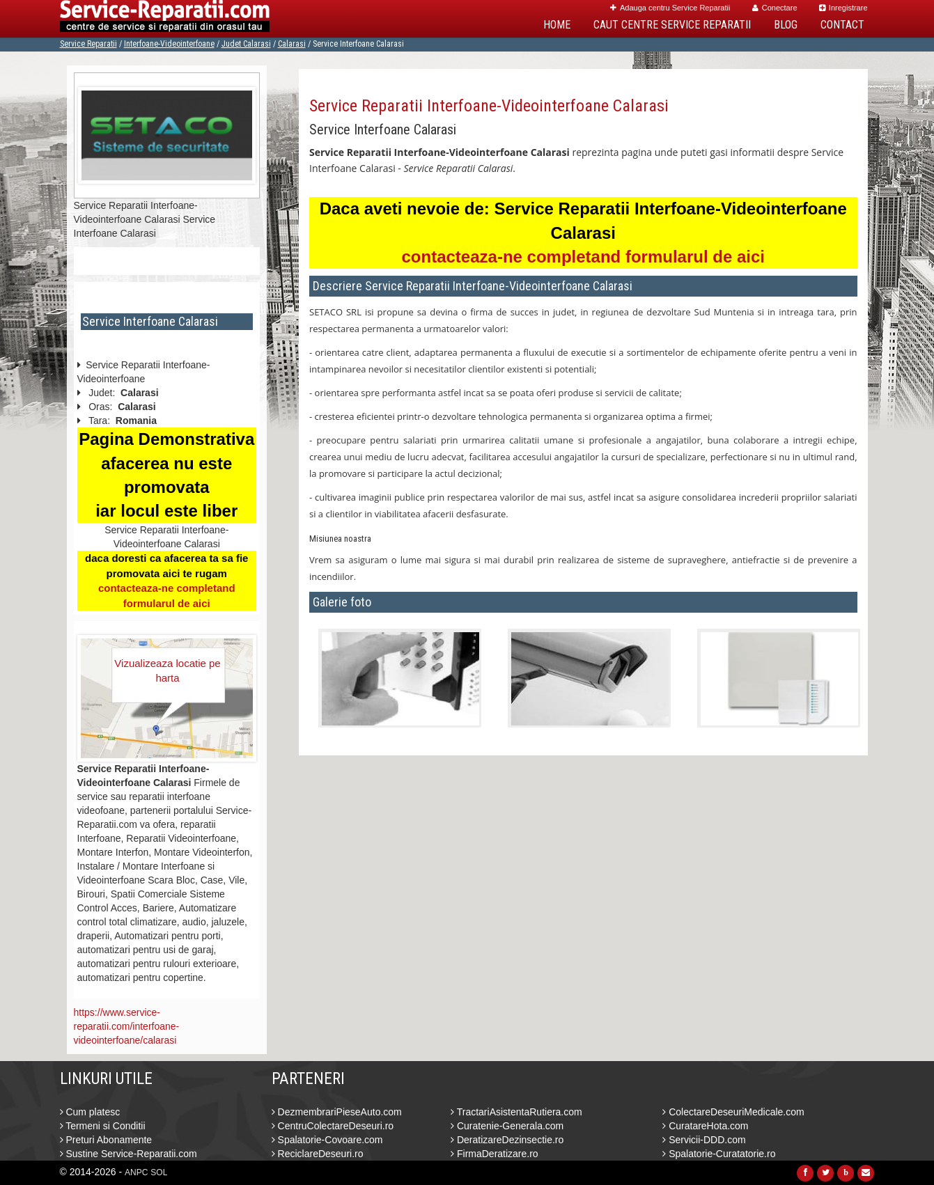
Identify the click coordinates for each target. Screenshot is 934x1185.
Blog (785, 24)
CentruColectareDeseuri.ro (333, 1125)
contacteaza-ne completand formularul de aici (583, 256)
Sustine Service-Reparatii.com (128, 1153)
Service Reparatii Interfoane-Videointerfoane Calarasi (489, 106)
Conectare (774, 7)
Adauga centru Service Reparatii (670, 7)
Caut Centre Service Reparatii (672, 24)
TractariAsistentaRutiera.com (516, 1111)
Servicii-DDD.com (703, 1139)
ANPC (136, 1172)
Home (556, 24)
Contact (842, 24)
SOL (158, 1172)
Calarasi (292, 44)
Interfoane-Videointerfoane (169, 44)
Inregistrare (843, 7)
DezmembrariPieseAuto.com (337, 1111)
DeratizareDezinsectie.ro (507, 1139)
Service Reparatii (88, 44)
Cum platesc (90, 1111)
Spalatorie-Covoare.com (327, 1139)
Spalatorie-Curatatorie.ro (718, 1153)
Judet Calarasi (246, 44)
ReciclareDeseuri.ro (318, 1153)
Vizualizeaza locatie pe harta (167, 670)
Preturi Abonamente (106, 1139)
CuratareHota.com (705, 1125)
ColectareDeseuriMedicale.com (733, 1111)
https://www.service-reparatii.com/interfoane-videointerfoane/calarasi (127, 1026)
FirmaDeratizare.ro (494, 1153)
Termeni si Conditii (103, 1125)
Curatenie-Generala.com (507, 1125)
